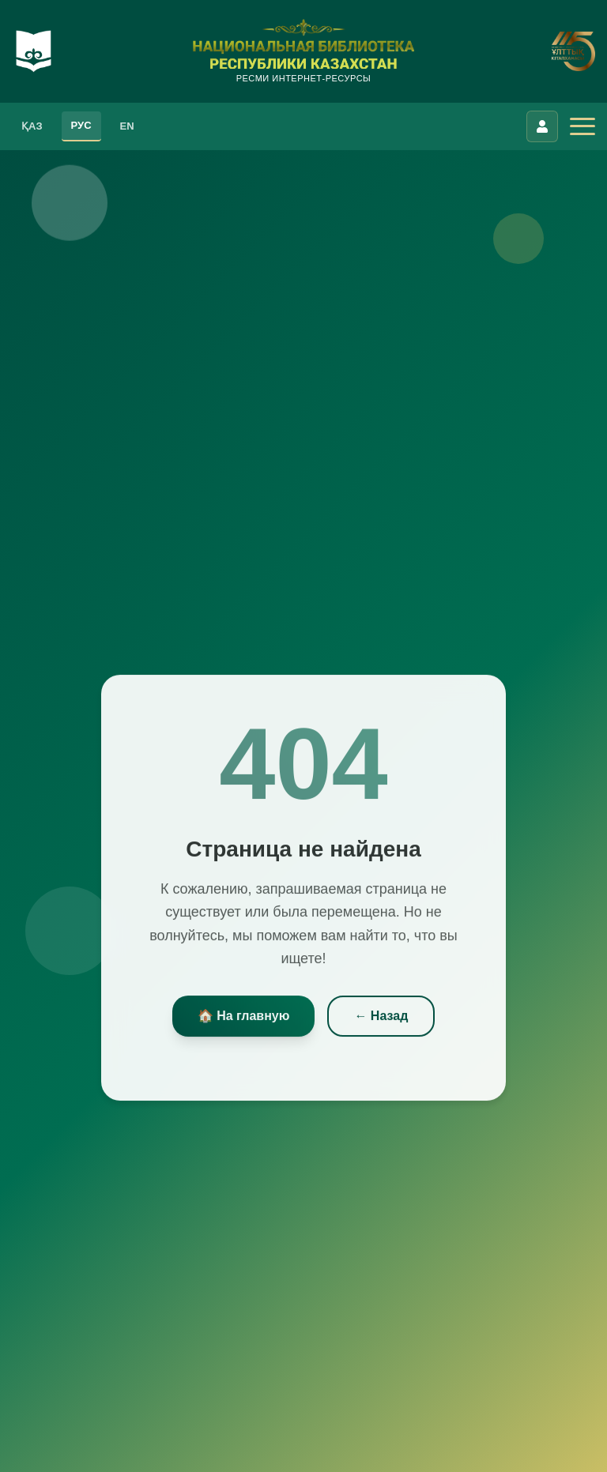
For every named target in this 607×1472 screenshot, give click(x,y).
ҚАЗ (32, 126)
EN (127, 126)
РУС (81, 125)
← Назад (381, 1018)
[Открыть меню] (582, 126)
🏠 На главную (244, 1018)
